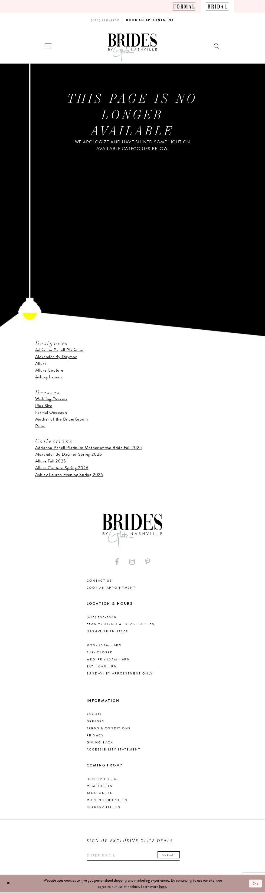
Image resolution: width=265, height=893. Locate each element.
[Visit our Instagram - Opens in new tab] (132, 562)
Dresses (95, 721)
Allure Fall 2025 (50, 461)
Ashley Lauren (48, 377)
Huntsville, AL (103, 779)
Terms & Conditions (109, 728)
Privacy (95, 735)
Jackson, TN (100, 793)
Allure (41, 363)
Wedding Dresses (51, 399)
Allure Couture (49, 370)
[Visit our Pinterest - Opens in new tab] (147, 562)
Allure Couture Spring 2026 (62, 468)
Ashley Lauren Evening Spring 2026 (69, 474)
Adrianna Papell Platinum (59, 350)
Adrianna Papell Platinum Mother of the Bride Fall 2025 (88, 447)
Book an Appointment (111, 588)
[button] (48, 45)
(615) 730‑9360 (102, 617)
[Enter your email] (135, 856)
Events (94, 714)
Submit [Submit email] (172, 855)
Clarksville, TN (104, 807)
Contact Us (99, 580)
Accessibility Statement (113, 749)
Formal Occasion (51, 412)
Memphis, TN (100, 786)
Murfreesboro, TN (107, 800)
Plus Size (43, 405)
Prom (40, 426)
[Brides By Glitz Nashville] (132, 47)
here (162, 887)
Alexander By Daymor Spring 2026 (68, 454)
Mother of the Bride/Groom (61, 419)
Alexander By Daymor (56, 356)
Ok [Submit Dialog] (255, 884)
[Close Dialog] (8, 884)
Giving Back (100, 742)
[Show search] (217, 45)
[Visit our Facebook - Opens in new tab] (117, 562)
